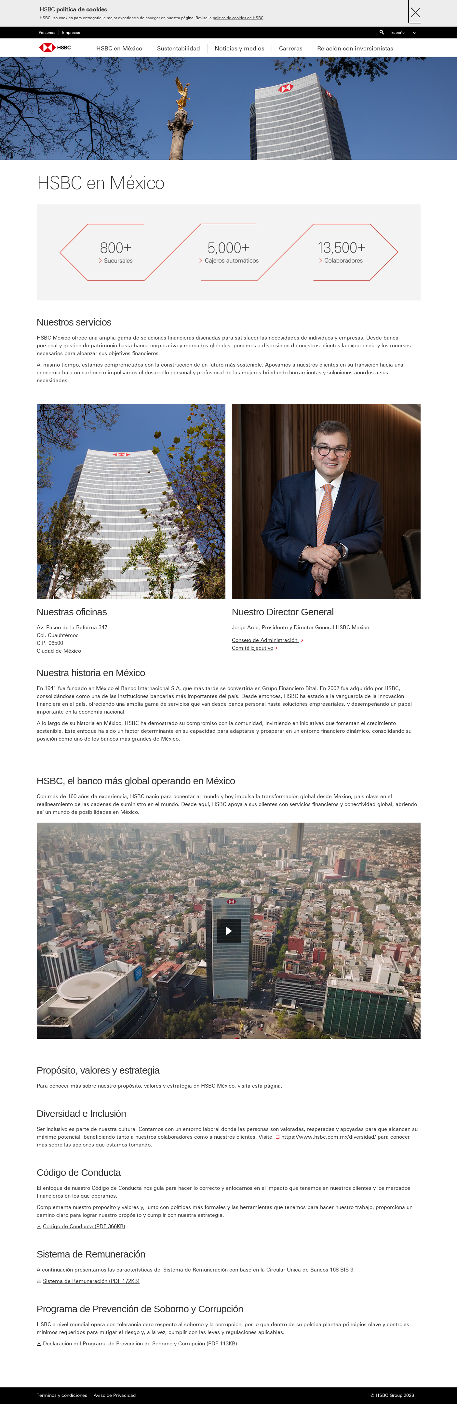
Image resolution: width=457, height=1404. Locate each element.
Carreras (290, 48)
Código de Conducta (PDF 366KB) (84, 1226)
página (272, 1086)
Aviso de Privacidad (115, 1395)
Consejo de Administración (265, 640)
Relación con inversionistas (355, 48)
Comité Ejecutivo (252, 648)
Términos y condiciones (62, 1395)
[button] (229, 931)
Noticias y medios (239, 48)
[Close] (415, 10)
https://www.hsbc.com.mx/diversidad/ (328, 1137)
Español (404, 32)
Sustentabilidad (178, 48)
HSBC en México (119, 48)
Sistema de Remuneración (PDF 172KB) (91, 1281)
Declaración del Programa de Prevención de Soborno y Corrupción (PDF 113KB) (140, 1344)
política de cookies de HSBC (238, 18)
